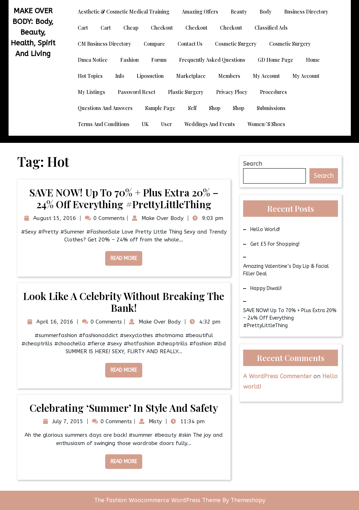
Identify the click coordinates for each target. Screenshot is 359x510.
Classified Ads (271, 27)
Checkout (162, 27)
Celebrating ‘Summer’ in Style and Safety (124, 407)
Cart (83, 27)
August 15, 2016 (53, 218)
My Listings (91, 92)
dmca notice (93, 59)
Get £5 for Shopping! (274, 244)
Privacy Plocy (231, 92)
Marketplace (191, 75)
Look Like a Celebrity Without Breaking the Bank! (123, 302)
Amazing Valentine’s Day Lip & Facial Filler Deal (286, 270)
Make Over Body (162, 218)
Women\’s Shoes (266, 124)
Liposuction (150, 75)
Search (252, 163)
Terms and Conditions (103, 124)
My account (266, 75)
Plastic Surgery (186, 92)
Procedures (273, 92)
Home (313, 59)
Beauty (239, 11)
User (166, 124)
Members (229, 75)
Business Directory (306, 11)
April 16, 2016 (54, 322)
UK (145, 124)
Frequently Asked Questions (212, 59)
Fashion (129, 59)
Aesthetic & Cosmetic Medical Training (123, 11)
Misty (154, 421)
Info (119, 75)
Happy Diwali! (266, 288)
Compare (154, 43)
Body (266, 11)
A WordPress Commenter (277, 376)
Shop (214, 108)
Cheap (130, 27)
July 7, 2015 (66, 421)
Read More (121, 256)
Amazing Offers (200, 11)
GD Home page (275, 59)
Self (192, 108)
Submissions (271, 108)
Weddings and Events (209, 124)
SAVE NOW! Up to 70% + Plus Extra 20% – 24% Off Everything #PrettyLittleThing (124, 198)
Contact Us (190, 43)
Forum (158, 59)
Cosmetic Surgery (236, 43)
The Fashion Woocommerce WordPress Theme (158, 500)
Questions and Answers (105, 108)
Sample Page (160, 108)
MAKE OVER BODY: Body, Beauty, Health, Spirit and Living (33, 32)
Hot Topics (90, 75)
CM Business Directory (104, 43)
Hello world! (265, 229)
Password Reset (136, 92)
